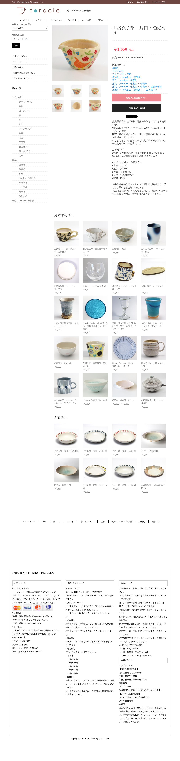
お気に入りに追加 (137, 108)
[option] (80, 53)
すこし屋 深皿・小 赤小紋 (66, 451)
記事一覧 (156, 522)
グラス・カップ (26, 102)
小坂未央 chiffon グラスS (94, 286)
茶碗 (21, 106)
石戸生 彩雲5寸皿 (62, 485)
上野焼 (22, 165)
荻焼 (21, 174)
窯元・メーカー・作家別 (23, 200)
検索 (16, 45)
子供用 (22, 142)
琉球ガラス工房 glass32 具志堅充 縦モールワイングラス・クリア (124, 326)
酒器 (21, 138)
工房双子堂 (156, 86)
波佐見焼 (23, 196)
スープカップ (25, 129)
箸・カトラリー (26, 151)
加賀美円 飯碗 (119, 249)
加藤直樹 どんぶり (63, 363)
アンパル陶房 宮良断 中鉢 (95, 400)
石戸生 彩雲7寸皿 (149, 451)
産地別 (15, 160)
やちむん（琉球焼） (28, 178)
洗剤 (21, 156)
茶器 (21, 133)
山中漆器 (23, 187)
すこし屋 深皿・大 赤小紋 (124, 451)
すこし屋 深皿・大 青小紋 (95, 451)
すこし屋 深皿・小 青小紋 (124, 485)
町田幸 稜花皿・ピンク (123, 400)
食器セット (24, 147)
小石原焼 (23, 183)
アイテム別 (17, 97)
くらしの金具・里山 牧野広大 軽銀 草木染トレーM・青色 (95, 326)
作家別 (143, 83)
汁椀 (21, 124)
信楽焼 (22, 169)
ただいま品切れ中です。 (137, 98)
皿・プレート (25, 111)
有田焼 (22, 191)
